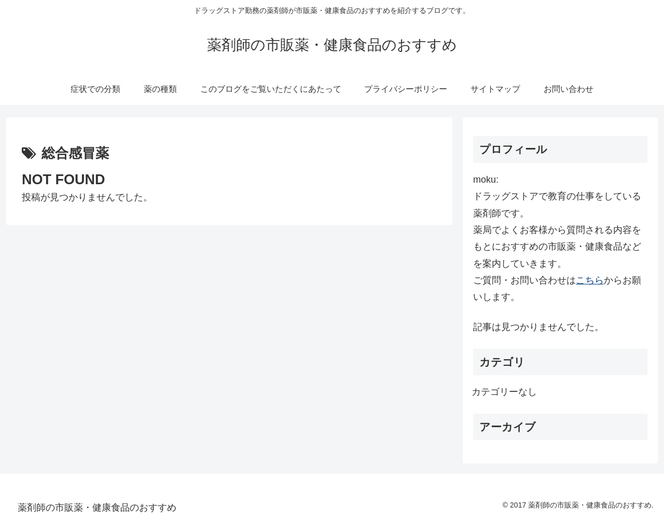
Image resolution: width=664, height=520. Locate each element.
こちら (590, 280)
